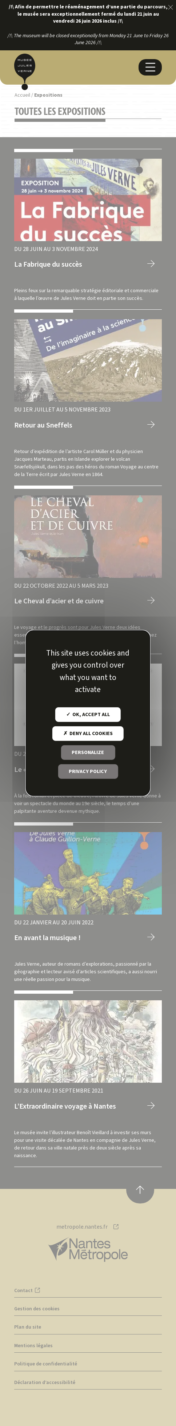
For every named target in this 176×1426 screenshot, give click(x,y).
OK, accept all (88, 714)
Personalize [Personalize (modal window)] (88, 752)
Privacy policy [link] (88, 771)
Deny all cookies (88, 733)
